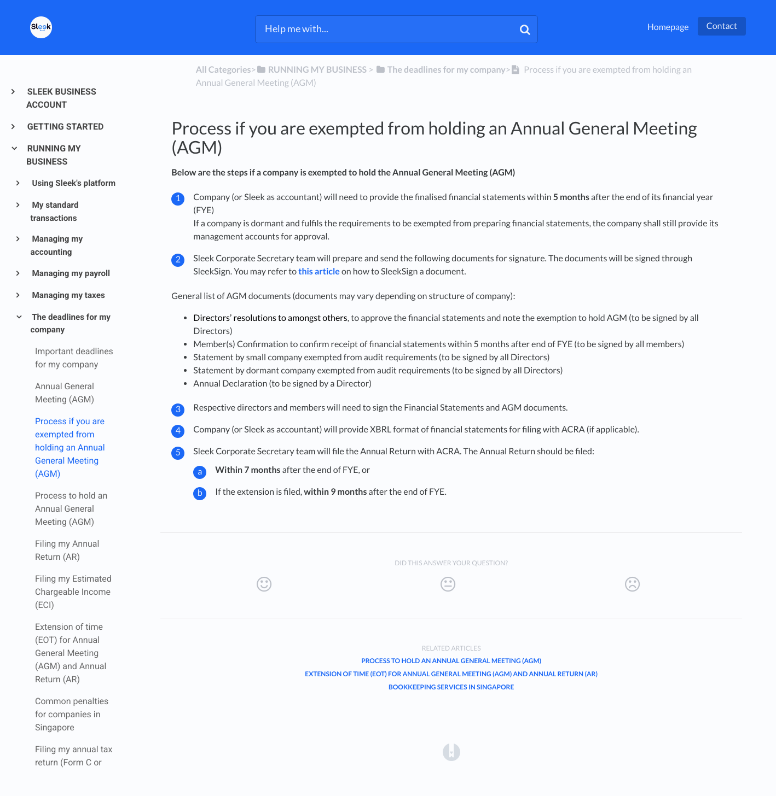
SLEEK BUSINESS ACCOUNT (61, 98)
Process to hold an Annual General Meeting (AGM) (451, 661)
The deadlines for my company (71, 323)
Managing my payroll (70, 273)
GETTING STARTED (64, 126)
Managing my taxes (68, 295)
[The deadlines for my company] (440, 70)
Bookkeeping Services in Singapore (451, 687)
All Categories (223, 70)
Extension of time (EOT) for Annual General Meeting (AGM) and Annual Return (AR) (451, 674)
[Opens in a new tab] (451, 751)
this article (319, 271)
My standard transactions (55, 211)
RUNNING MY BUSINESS (53, 155)
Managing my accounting (57, 245)
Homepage (668, 27)
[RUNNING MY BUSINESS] (311, 70)
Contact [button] (721, 26)
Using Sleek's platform (73, 183)
